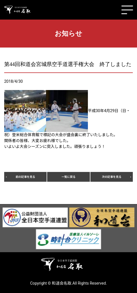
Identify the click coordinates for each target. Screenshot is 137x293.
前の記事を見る (25, 176)
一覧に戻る (69, 176)
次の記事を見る (111, 176)
